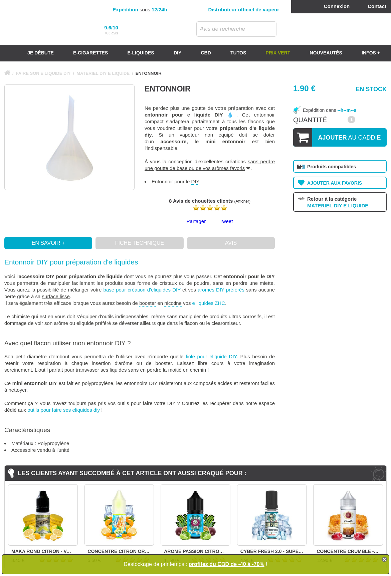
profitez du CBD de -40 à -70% (226, 564)
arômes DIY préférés (221, 290)
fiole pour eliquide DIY (211, 356)
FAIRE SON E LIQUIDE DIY (43, 73)
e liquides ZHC (208, 303)
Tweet (226, 221)
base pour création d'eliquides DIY (142, 290)
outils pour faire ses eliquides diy (63, 410)
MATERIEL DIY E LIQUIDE (103, 73)
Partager (196, 221)
